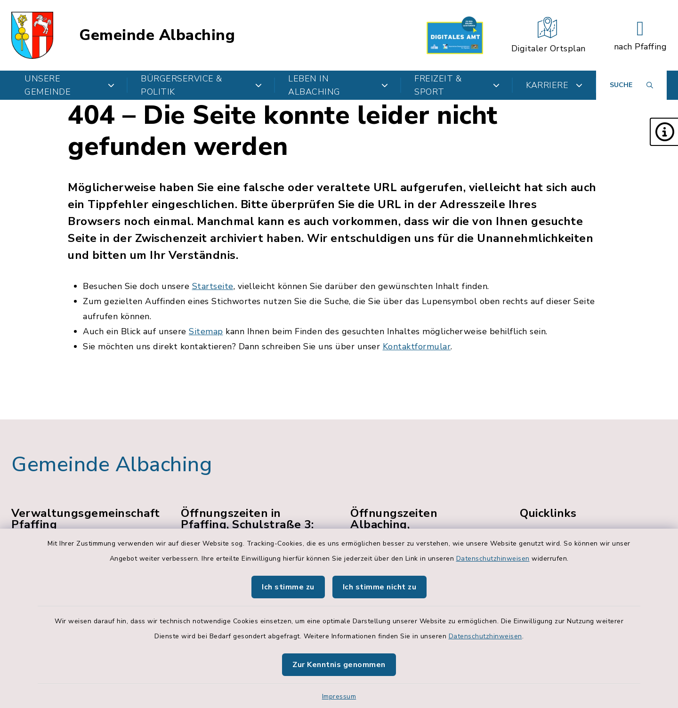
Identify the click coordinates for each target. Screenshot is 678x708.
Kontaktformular (417, 346)
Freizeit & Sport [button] (457, 85)
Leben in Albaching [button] (338, 85)
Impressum (339, 696)
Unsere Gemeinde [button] (69, 85)
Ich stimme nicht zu (380, 587)
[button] (664, 132)
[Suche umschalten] (631, 85)
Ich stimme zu (288, 587)
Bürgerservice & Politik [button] (201, 85)
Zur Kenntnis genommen (339, 665)
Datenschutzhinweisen (493, 558)
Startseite (213, 286)
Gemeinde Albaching (157, 35)
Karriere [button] (554, 85)
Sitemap (206, 331)
